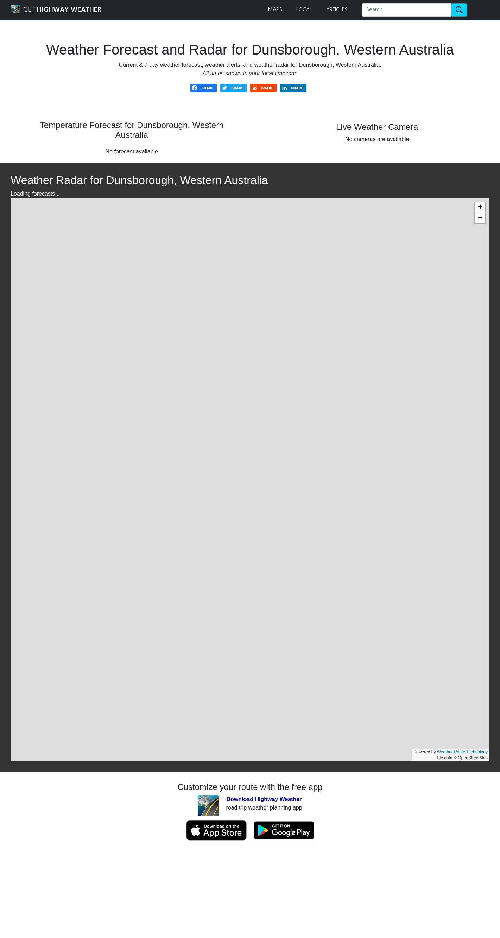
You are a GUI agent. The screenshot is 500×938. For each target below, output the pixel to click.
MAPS (275, 9)
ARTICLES (337, 9)
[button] (480, 207)
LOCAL (304, 9)
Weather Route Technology (462, 751)
